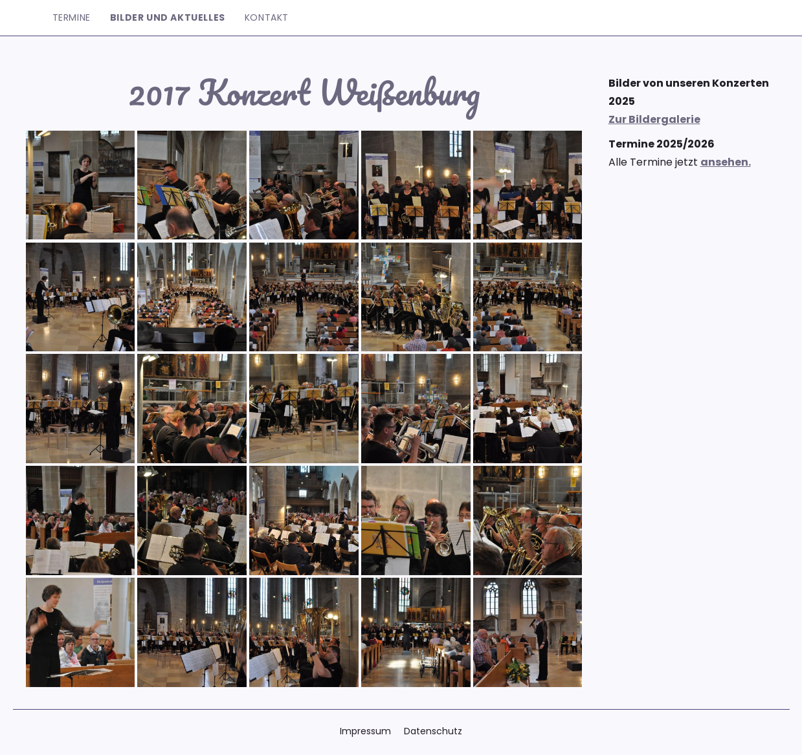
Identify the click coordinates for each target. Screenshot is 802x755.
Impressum (365, 731)
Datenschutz (433, 731)
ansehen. (725, 162)
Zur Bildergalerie (654, 119)
